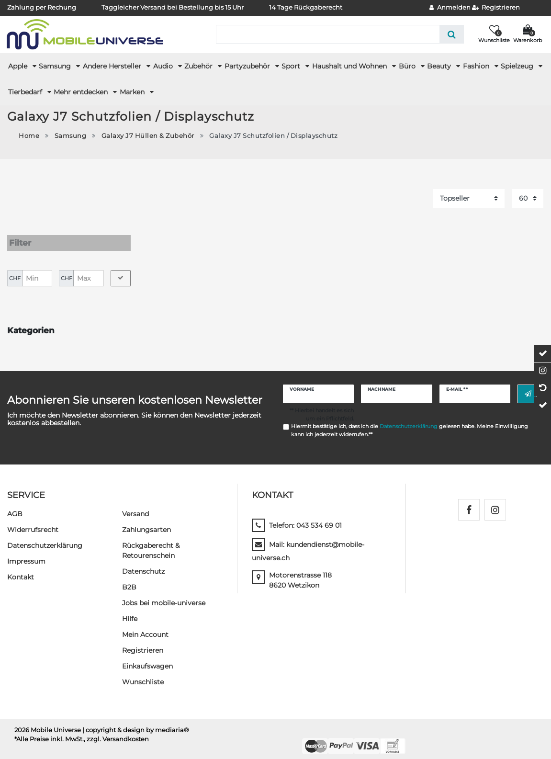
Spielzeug (518, 66)
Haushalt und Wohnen (350, 66)
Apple (18, 66)
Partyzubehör (248, 66)
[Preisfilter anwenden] (121, 269)
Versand (135, 504)
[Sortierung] (469, 198)
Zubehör (199, 66)
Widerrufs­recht (32, 520)
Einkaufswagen (147, 657)
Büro (408, 66)
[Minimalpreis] (37, 269)
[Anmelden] (450, 7)
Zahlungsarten (146, 520)
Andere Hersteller (113, 66)
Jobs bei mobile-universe (163, 593)
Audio (164, 66)
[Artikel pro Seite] (528, 198)
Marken (133, 92)
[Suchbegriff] (327, 34)
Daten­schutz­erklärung (44, 536)
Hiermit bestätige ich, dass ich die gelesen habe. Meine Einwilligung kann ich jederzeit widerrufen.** (409, 421)
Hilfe (129, 609)
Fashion (477, 66)
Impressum (26, 552)
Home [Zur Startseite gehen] (29, 135)
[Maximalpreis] (88, 269)
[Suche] (451, 34)
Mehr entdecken (82, 92)
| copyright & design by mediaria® (135, 721)
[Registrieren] (496, 7)
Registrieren (142, 641)
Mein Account (145, 625)
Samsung (56, 66)
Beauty (440, 66)
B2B (129, 578)
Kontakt (20, 568)
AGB (14, 504)
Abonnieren (528, 385)
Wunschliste (143, 672)
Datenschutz (143, 562)
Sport (291, 66)
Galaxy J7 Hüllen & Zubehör (147, 135)
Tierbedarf (26, 92)
